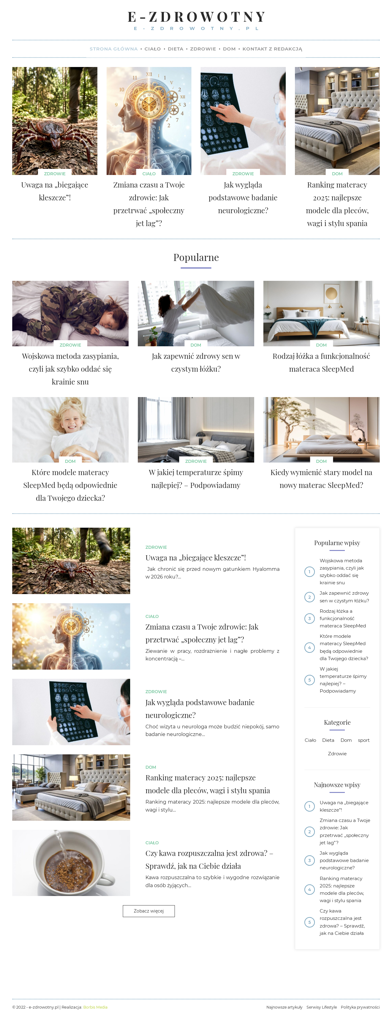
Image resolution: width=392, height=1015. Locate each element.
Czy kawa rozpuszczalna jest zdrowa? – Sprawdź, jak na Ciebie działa (343, 961)
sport (324, 778)
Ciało (149, 174)
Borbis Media (96, 1007)
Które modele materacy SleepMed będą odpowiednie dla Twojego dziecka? (344, 664)
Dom (337, 174)
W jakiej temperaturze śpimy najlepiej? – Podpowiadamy (345, 703)
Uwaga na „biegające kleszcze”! (345, 832)
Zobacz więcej (148, 912)
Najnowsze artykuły (280, 1007)
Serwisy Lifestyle (319, 1007)
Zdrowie (54, 174)
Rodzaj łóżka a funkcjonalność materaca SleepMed (344, 630)
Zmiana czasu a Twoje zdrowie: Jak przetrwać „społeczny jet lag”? (343, 858)
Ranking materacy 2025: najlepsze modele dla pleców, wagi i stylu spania (343, 927)
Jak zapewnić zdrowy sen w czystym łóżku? (338, 604)
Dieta (337, 765)
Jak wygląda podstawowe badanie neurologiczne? (338, 892)
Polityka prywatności (359, 1007)
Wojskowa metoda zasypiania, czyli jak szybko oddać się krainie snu (343, 573)
